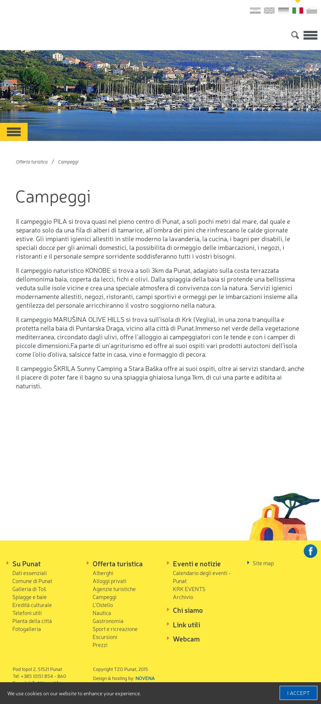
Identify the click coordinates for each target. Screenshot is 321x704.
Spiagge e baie (29, 596)
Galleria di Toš (29, 588)
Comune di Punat (32, 580)
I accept (298, 692)
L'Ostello (103, 604)
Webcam (186, 638)
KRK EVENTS (189, 588)
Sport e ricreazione (115, 628)
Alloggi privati (109, 580)
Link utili (186, 624)
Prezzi (100, 644)
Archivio (183, 596)
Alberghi (103, 572)
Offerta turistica (32, 161)
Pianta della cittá (32, 620)
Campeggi (68, 161)
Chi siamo (188, 610)
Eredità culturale (32, 604)
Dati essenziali (29, 572)
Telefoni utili (27, 612)
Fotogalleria (26, 628)
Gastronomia (108, 620)
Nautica (102, 612)
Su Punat (26, 563)
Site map (263, 563)
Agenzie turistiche (114, 588)
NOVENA (145, 678)
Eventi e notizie (197, 563)
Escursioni (105, 636)
